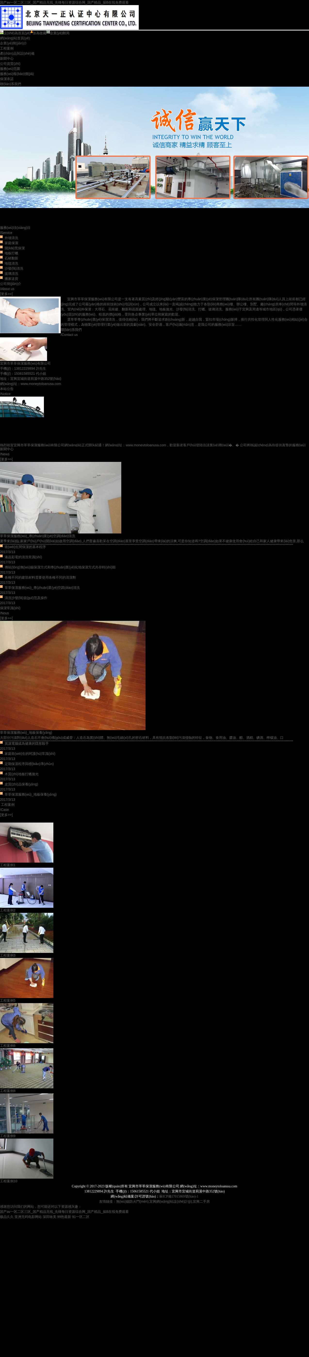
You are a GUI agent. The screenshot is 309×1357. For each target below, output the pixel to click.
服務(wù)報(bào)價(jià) (17, 74)
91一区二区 (80, 1217)
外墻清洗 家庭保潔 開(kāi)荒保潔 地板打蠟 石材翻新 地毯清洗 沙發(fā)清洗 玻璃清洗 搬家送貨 (13, 258)
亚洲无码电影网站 (28, 1217)
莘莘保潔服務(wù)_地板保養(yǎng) (26, 732)
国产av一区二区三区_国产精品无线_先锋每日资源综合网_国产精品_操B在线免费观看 (64, 2)
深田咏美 (49, 1217)
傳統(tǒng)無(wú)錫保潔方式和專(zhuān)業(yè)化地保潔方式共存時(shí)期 (60, 567)
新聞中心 (7, 58)
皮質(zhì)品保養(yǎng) (21, 784)
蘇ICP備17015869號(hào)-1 (178, 1196)
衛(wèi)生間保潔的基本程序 (25, 547)
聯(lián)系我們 (10, 84)
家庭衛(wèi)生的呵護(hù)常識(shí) (30, 754)
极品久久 (7, 1217)
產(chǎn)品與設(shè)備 (17, 53)
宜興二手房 (201, 1201)
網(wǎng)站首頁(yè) (15, 38)
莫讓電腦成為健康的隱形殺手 (27, 743)
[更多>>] (6, 294)
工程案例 (7, 48)
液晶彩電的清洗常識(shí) (23, 557)
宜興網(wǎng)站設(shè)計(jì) (170, 1201)
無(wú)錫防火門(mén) (132, 1201)
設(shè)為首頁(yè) (15, 33)
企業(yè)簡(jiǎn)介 (13, 43)
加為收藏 (38, 33)
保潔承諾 (7, 79)
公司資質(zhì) (10, 64)
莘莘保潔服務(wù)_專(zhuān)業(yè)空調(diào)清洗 (37, 536)
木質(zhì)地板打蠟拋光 (22, 774)
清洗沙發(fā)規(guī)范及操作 (26, 598)
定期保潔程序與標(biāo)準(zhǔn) (29, 764)
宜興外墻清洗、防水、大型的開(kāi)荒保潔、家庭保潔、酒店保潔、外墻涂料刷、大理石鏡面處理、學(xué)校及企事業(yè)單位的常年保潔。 (154, 156)
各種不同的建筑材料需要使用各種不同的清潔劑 (40, 577)
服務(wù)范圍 (10, 69)
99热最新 (64, 1217)
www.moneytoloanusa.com (41, 384)
